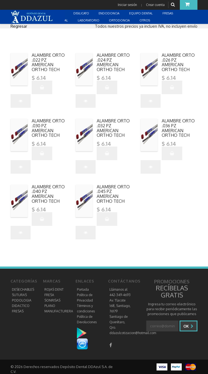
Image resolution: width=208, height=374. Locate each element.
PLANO (49, 306)
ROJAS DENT (54, 289)
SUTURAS (19, 295)
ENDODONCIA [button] (109, 13)
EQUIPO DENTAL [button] (141, 13)
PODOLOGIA (21, 300)
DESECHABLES (23, 289)
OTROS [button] (145, 20)
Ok (188, 326)
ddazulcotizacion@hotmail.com (132, 333)
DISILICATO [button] (81, 13)
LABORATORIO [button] (89, 20)
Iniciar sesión (127, 5)
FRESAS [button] (168, 13)
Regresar (19, 26)
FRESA (49, 295)
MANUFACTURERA (58, 311)
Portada (83, 289)
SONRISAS (52, 300)
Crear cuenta (155, 5)
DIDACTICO (21, 306)
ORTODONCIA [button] (120, 20)
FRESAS (18, 311)
